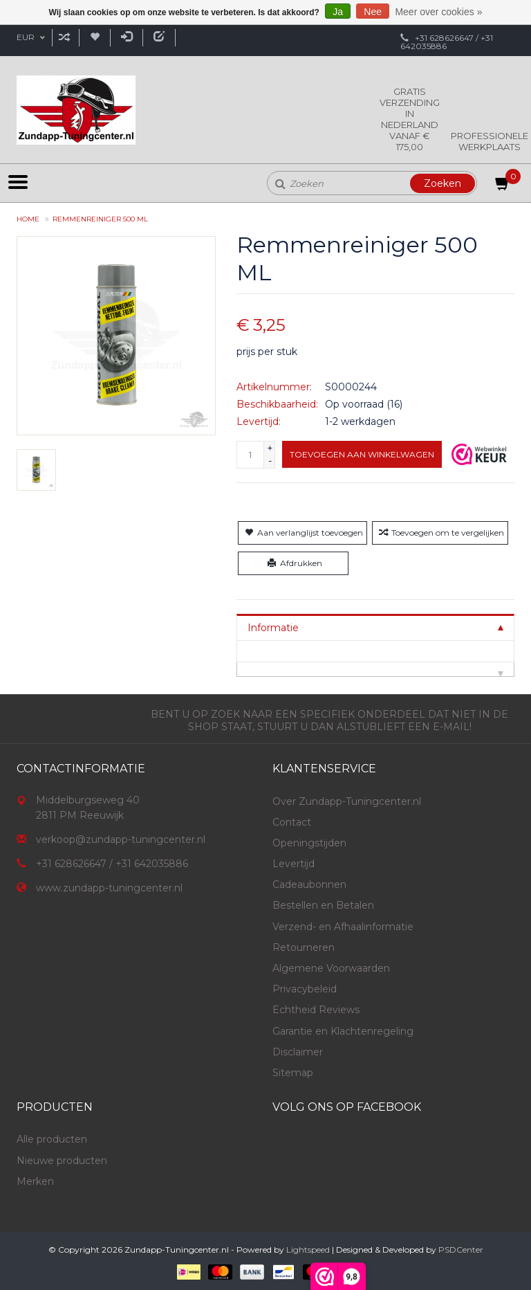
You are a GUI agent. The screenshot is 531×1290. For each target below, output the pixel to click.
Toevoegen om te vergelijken (440, 532)
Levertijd (293, 863)
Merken (35, 1181)
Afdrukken (293, 563)
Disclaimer (297, 1052)
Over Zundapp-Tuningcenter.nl (346, 801)
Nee (373, 11)
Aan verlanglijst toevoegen (302, 532)
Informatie (273, 627)
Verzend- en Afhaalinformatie (342, 926)
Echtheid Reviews (316, 1009)
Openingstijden (309, 843)
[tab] (375, 627)
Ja (338, 11)
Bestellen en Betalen (323, 905)
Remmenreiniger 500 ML (100, 219)
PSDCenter (460, 1249)
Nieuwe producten (62, 1160)
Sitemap (292, 1072)
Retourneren (303, 947)
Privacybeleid (304, 989)
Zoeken (442, 183)
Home (28, 219)
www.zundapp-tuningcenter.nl (109, 888)
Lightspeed (308, 1249)
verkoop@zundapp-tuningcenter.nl (120, 839)
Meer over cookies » (438, 11)
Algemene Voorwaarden (331, 968)
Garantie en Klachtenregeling (342, 1031)
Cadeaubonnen (309, 884)
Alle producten (52, 1139)
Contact (291, 822)
